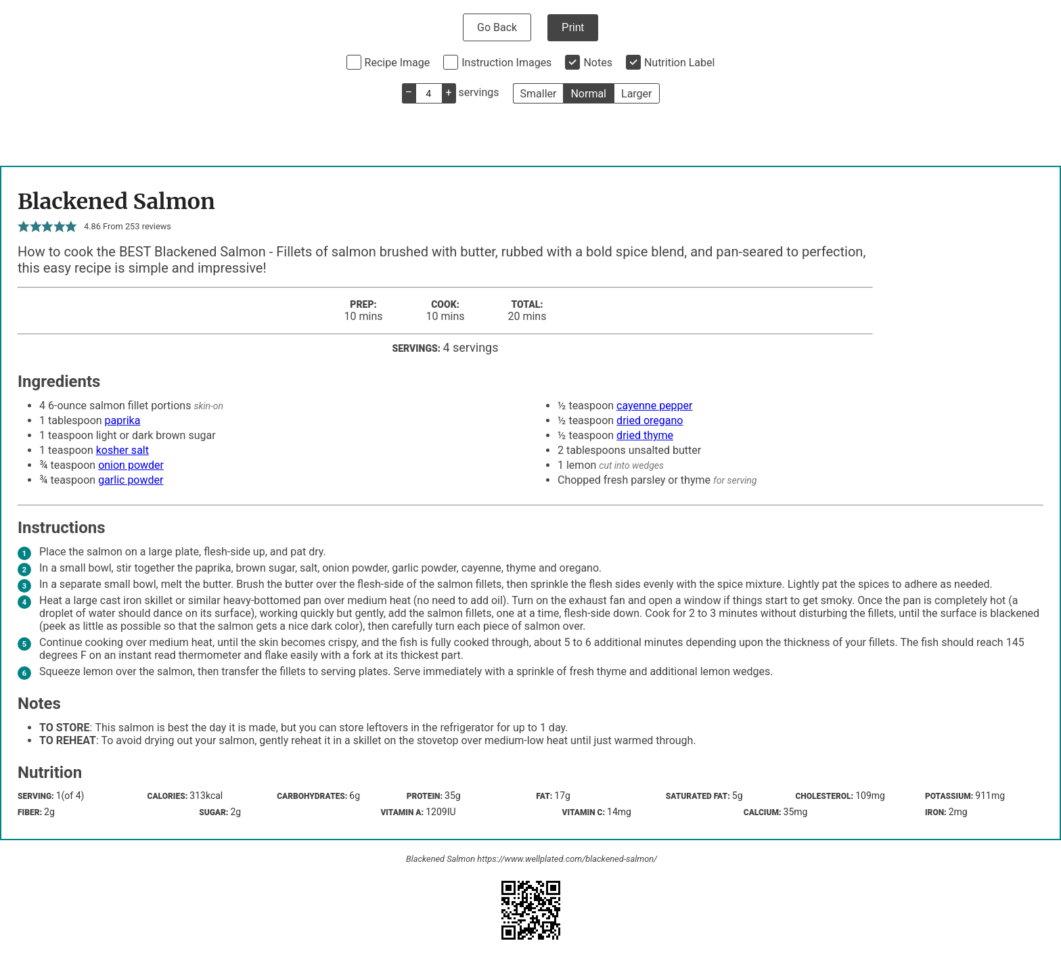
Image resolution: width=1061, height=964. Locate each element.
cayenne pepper (654, 405)
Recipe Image (397, 62)
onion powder (131, 465)
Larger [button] (636, 93)
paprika (123, 420)
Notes (597, 62)
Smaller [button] (538, 93)
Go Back (497, 27)
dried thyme (644, 435)
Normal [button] (588, 93)
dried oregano (649, 420)
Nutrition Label (679, 62)
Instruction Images (506, 62)
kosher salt (122, 450)
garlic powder (130, 480)
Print (573, 27)
